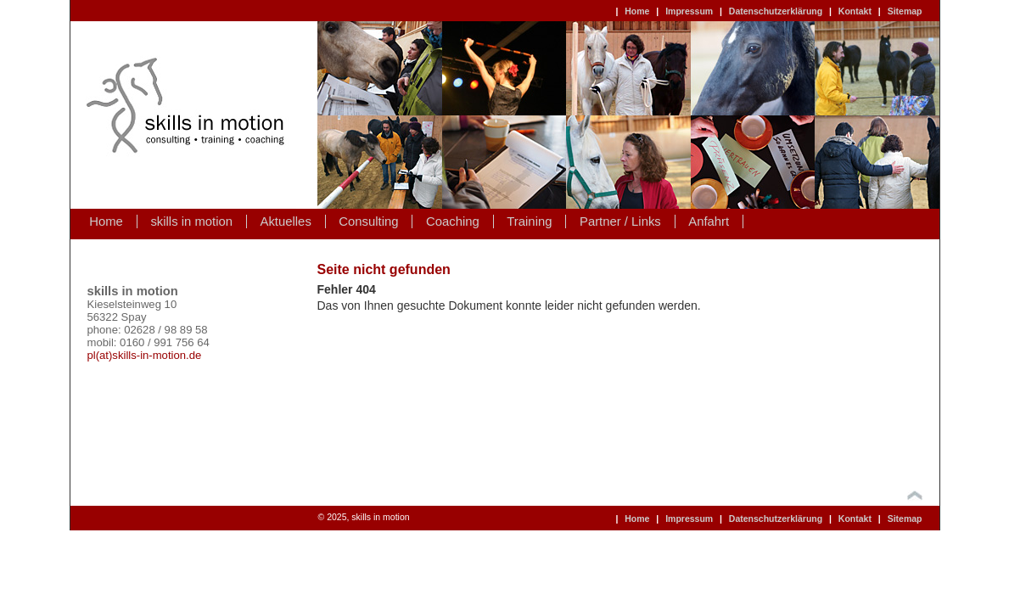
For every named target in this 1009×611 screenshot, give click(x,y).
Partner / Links (620, 221)
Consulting (368, 221)
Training (529, 221)
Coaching (452, 221)
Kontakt (855, 11)
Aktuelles (286, 221)
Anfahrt (708, 221)
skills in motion (191, 221)
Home (637, 11)
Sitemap (905, 11)
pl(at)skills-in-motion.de (144, 355)
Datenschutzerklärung (775, 11)
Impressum (689, 11)
